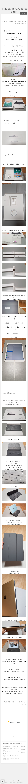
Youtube (18, 782)
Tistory (12, 780)
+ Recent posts (4, 773)
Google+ (21, 782)
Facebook (14, 782)
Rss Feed (6, 782)
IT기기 (10, 743)
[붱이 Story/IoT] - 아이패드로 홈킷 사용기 (14, 671)
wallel (20, 780)
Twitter (11, 782)
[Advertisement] (14, 722)
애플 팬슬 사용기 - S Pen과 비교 (9, 746)
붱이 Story (5, 743)
